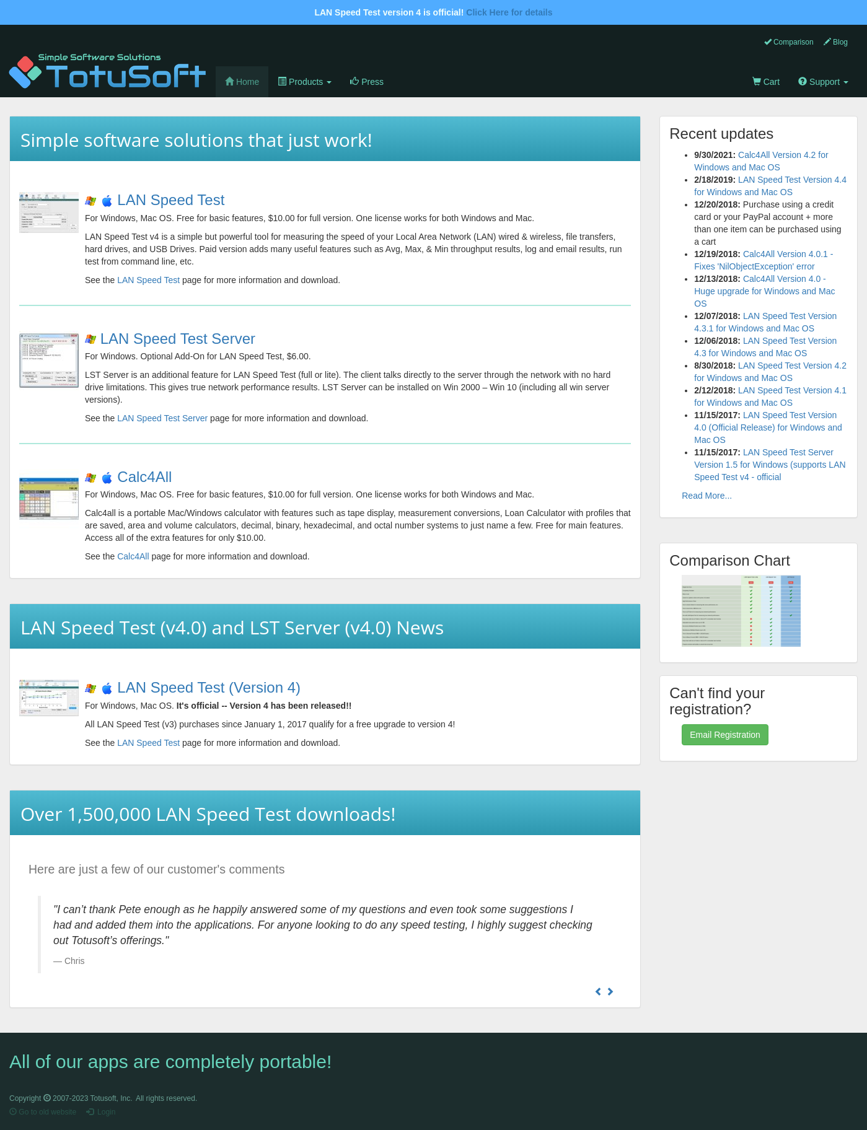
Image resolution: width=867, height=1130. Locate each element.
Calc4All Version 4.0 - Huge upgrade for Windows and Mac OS (764, 291)
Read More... (707, 496)
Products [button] (305, 82)
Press (367, 82)
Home (246, 81)
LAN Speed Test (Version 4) (209, 687)
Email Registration (725, 735)
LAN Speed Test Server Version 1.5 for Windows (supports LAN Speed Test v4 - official (769, 464)
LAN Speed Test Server (177, 338)
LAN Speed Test (170, 199)
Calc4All (144, 476)
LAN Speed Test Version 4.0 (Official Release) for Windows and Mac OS (768, 427)
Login (100, 1112)
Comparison (789, 42)
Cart (766, 82)
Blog (836, 42)
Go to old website (42, 1112)
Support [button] (823, 82)
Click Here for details (509, 12)
